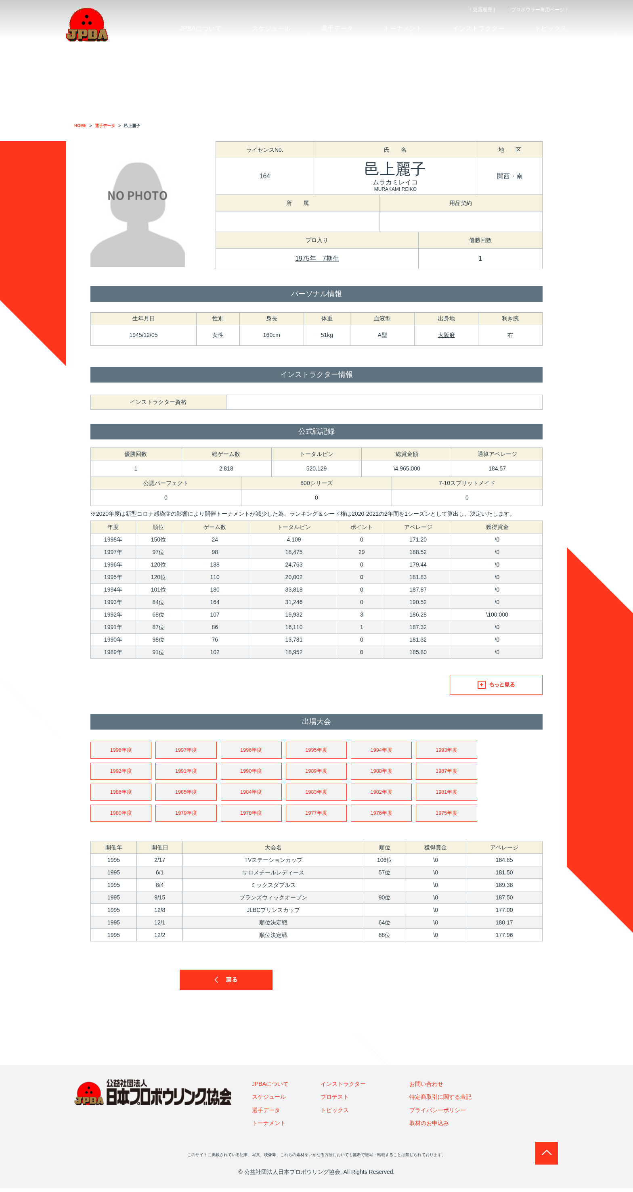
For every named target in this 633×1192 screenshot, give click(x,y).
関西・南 (510, 176)
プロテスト (335, 1100)
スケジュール (269, 1100)
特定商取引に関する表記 (440, 1100)
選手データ (266, 1113)
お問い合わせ (426, 1087)
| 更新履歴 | (482, 10)
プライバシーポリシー (437, 1113)
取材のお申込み (429, 1126)
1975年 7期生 (317, 258)
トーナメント (269, 1126)
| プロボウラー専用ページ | (537, 10)
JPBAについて (270, 1087)
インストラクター (343, 1087)
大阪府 (446, 335)
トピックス (335, 1113)
